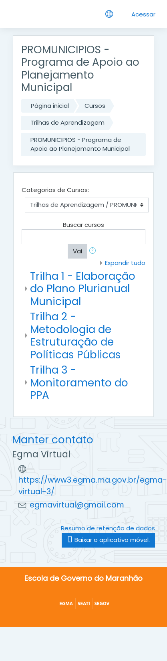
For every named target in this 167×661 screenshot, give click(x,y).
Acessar (143, 14)
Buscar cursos (83, 224)
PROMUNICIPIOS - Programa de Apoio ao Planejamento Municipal (80, 144)
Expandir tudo (125, 263)
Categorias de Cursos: (55, 190)
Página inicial (50, 105)
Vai (77, 251)
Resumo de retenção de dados (108, 528)
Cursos (95, 105)
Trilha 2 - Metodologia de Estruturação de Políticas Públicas (75, 335)
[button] (94, 252)
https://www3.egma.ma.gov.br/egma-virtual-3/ (92, 486)
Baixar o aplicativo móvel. (108, 540)
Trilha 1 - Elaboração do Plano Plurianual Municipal (82, 289)
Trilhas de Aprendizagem (67, 122)
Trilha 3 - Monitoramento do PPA (79, 382)
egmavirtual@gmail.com (77, 504)
